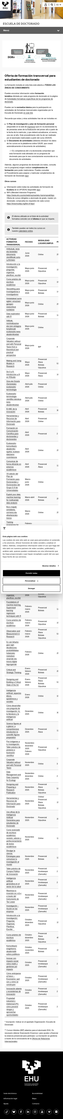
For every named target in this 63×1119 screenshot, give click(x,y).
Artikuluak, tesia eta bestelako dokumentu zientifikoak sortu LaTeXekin (13, 254)
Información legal (10, 1098)
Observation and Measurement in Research (13, 634)
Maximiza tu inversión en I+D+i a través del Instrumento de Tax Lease (13, 896)
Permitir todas (31, 573)
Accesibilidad (37, 1093)
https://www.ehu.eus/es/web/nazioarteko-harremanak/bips (30, 195)
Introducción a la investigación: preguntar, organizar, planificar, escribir (13, 269)
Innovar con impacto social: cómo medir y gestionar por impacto (12, 963)
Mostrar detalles (49, 566)
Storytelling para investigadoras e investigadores (13, 291)
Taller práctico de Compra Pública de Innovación (13, 871)
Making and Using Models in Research (13, 363)
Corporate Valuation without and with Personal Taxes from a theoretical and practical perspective (13, 347)
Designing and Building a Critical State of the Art (13, 682)
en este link (28, 113)
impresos (31, 127)
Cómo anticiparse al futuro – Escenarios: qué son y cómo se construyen (13, 979)
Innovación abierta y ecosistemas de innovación (14, 991)
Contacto (35, 1104)
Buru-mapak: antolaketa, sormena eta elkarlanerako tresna (12, 512)
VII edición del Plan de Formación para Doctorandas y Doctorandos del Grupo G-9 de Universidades (13, 482)
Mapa (34, 1098)
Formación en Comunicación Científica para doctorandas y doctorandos (12, 433)
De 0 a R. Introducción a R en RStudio (13, 374)
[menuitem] (58, 4)
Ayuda (5, 1104)
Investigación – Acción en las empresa (12, 908)
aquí (27, 176)
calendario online (26, 231)
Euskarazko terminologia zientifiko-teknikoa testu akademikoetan (13, 399)
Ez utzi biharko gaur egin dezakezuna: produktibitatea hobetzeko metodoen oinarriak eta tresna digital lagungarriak (12, 653)
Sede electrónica (10, 1093)
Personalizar (31, 581)
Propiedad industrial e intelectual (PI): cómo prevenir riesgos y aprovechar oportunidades (12, 1006)
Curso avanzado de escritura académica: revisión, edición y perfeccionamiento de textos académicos (14, 838)
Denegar (31, 588)
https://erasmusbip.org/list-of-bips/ (21, 204)
